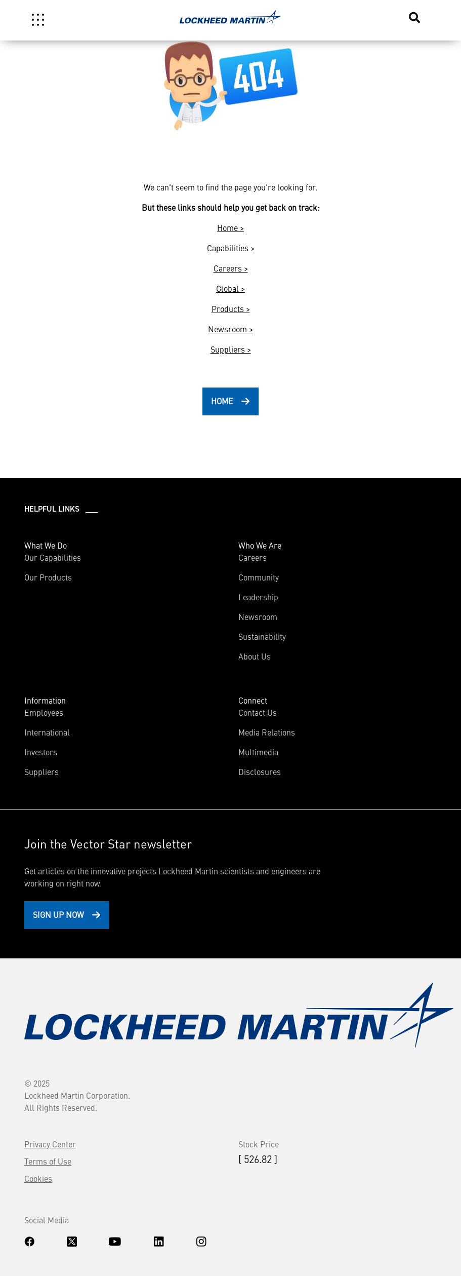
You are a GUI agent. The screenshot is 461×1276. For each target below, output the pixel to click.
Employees (43, 712)
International (47, 732)
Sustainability (262, 636)
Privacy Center (50, 1143)
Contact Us (257, 712)
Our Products (48, 577)
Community (258, 577)
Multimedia (258, 751)
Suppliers (41, 771)
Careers (252, 557)
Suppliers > (231, 349)
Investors (40, 751)
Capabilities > (231, 247)
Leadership (258, 596)
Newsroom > (230, 328)
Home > (230, 227)
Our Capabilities (52, 557)
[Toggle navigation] (38, 19)
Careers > (231, 268)
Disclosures (259, 771)
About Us (254, 656)
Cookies (38, 1178)
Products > (231, 308)
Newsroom (257, 616)
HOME (222, 400)
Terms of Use (47, 1161)
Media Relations (266, 732)
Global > (230, 288)
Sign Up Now (58, 914)
